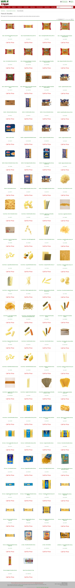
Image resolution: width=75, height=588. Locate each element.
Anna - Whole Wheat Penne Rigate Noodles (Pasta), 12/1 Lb (28, 87)
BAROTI (11, 191)
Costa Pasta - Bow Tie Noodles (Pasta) (10, 213)
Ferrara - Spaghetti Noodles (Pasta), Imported (65, 520)
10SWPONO (29, 573)
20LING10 (65, 268)
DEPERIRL (65, 471)
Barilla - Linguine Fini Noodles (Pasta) (47, 137)
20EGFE (47, 217)
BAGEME (65, 115)
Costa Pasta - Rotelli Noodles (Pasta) (28, 341)
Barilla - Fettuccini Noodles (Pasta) (46, 112)
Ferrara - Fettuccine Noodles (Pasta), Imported (10, 520)
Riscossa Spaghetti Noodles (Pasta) (10, 570)
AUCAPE (66, 497)
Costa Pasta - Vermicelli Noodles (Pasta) (10, 417)
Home (9, 7)
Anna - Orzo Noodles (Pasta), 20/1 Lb (10, 61)
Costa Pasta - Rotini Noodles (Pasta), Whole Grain (65, 342)
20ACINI (66, 191)
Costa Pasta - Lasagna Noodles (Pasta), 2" (46, 264)
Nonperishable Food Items (11, 10)
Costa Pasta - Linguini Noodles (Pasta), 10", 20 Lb (65, 265)
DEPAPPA (29, 471)
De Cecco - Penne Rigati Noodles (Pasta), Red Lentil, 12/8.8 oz (64, 469)
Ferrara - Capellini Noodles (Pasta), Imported (64, 494)
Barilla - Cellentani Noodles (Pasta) (10, 112)
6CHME (29, 548)
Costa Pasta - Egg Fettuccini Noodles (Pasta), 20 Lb (46, 214)
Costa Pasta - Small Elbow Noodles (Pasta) (10, 366)
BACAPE (66, 90)
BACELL (11, 115)
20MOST (47, 293)
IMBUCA (29, 39)
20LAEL (11, 268)
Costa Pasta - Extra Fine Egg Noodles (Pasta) (10, 240)
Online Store (3, 10)
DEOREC (65, 446)
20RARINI (65, 319)
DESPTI (11, 497)
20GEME (65, 242)
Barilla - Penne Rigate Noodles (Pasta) (28, 162)
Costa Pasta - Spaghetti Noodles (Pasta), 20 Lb (65, 367)
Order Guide (26, 7)
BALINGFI (47, 140)
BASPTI (29, 191)
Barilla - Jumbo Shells (10, 137)
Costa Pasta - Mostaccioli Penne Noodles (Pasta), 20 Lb (46, 291)
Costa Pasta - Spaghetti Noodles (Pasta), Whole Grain (10, 392)
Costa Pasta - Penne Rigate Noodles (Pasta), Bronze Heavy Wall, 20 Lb (28, 316)
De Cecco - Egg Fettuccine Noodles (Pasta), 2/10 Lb (65, 418)
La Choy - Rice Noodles (46, 544)
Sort (60, 19)
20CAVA (47, 39)
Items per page (69, 19)
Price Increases (40, 7)
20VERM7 (65, 548)
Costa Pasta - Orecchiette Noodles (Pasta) (65, 290)
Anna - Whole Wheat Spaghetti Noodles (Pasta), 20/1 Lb (46, 87)
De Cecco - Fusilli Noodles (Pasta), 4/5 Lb (28, 443)
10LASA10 (65, 395)
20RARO (47, 319)
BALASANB (29, 140)
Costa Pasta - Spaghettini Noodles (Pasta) (28, 392)
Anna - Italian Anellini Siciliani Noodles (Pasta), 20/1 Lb (65, 36)
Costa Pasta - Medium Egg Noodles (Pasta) (28, 290)
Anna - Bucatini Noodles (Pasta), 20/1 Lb (28, 35)
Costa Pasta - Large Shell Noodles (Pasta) (28, 264)
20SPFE (47, 395)
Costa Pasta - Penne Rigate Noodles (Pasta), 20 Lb (10, 316)
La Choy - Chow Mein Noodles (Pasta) (28, 544)
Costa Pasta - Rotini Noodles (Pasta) (46, 341)
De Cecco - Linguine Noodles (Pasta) (46, 443)
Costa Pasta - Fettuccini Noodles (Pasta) (46, 239)
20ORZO (11, 64)
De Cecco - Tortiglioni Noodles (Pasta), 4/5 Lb (46, 494)
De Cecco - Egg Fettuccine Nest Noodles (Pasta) (46, 418)
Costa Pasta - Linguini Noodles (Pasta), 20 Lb (10, 291)
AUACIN (11, 39)
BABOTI (29, 115)
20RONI (11, 344)
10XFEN (11, 242)
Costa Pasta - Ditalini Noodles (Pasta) (28, 213)
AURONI (66, 64)
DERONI (47, 497)
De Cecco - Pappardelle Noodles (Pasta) (28, 468)
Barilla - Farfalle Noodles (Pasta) (28, 112)
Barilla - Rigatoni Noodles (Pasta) (65, 163)
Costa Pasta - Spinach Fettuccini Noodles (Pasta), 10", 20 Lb (46, 392)
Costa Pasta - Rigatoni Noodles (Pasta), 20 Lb (10, 342)
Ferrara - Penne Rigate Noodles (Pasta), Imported (46, 520)
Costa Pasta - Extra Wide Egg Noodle (28, 239)
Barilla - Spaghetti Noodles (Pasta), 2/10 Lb (28, 188)
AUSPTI (66, 522)
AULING (29, 522)
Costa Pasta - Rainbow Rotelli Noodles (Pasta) (46, 316)
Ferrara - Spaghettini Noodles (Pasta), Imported (10, 545)
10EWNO (29, 242)
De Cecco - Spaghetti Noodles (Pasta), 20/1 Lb (10, 494)
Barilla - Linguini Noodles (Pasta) (65, 137)
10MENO (29, 293)
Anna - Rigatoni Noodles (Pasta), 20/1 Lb (65, 61)
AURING (66, 39)
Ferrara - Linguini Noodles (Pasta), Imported (28, 520)
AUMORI (47, 522)
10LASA (47, 268)
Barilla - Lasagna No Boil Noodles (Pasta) (28, 137)
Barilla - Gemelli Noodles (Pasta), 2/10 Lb (64, 112)
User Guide (54, 7)
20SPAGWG (11, 395)
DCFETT (11, 446)
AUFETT (11, 522)
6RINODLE (47, 548)
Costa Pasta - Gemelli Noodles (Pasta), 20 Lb (65, 240)
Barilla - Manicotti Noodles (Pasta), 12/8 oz (10, 162)
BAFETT (47, 115)
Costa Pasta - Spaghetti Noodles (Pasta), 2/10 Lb (46, 367)
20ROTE (29, 344)
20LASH (29, 268)
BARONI (66, 166)
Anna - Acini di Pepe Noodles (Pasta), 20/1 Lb (10, 36)
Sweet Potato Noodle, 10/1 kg (28, 570)
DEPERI (47, 471)
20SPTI (66, 370)
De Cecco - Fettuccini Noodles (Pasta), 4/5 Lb (10, 443)
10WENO (65, 217)
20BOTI (11, 217)
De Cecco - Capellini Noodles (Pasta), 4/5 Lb (28, 417)
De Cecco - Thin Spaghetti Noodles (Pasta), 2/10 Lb (28, 494)
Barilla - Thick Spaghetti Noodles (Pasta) (46, 188)
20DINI (29, 217)
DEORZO (11, 471)
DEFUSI (29, 446)
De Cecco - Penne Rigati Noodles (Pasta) (46, 468)
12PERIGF (47, 166)
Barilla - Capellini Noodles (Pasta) (65, 86)
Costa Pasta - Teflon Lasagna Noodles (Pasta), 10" (65, 392)
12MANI (11, 166)
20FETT (47, 242)
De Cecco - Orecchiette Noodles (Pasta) (65, 443)
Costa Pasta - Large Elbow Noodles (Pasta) (10, 264)
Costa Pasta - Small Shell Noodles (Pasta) (28, 366)
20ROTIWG (65, 344)
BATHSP (47, 191)
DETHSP (29, 497)
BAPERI (29, 166)
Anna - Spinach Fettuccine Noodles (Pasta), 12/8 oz (10, 87)
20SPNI (29, 395)
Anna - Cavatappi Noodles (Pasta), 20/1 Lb (46, 35)
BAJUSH (11, 140)
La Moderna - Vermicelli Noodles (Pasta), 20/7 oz (64, 545)
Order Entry (32, 7)
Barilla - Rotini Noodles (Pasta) (10, 188)
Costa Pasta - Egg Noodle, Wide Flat (65, 213)
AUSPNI (11, 548)
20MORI (29, 319)
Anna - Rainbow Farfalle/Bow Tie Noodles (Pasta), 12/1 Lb (28, 62)
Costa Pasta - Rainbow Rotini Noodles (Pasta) (65, 316)
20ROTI (47, 344)
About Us (14, 7)
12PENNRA (47, 64)
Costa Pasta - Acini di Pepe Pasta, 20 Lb (65, 188)
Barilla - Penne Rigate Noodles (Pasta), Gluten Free (46, 163)
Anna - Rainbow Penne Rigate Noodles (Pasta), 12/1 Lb (47, 62)
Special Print (47, 7)
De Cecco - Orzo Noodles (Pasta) (10, 468)
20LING (11, 293)
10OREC (66, 293)
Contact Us (20, 7)
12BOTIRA (29, 64)
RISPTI (11, 573)
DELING (47, 446)
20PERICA (10, 319)
